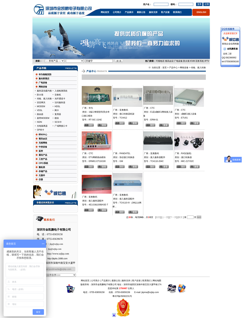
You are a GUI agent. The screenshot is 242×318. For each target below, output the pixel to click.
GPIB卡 (40, 130)
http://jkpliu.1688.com (57, 258)
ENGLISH (201, 12)
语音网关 (41, 102)
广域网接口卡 (61, 126)
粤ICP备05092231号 (122, 296)
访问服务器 (60, 102)
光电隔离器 (42, 126)
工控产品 (43, 159)
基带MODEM (43, 118)
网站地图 (157, 280)
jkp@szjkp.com (56, 244)
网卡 (57, 110)
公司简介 (117, 12)
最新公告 (141, 12)
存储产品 (43, 171)
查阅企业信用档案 (230, 44)
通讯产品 (43, 155)
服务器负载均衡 (44, 91)
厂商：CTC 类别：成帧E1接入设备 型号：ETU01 (185, 114)
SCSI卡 (58, 122)
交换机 (58, 94)
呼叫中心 (43, 134)
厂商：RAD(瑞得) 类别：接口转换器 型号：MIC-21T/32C (184, 157)
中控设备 (43, 147)
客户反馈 (165, 12)
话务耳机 (199, 61)
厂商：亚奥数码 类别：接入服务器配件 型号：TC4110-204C (154, 157)
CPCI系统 (43, 163)
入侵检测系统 (61, 91)
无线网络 (43, 143)
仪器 (41, 179)
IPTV (206, 61)
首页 (164, 67)
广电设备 (178, 61)
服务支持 (153, 12)
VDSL (39, 110)
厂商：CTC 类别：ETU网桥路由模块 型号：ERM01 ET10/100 (94, 157)
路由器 (40, 114)
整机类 (42, 167)
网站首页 (105, 12)
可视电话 (160, 61)
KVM (192, 61)
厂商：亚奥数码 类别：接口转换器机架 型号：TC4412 (123, 114)
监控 (41, 151)
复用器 (58, 114)
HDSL (57, 106)
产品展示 (129, 12)
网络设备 (43, 86)
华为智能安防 (45, 74)
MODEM (41, 106)
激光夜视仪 (44, 78)
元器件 (42, 175)
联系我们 (177, 12)
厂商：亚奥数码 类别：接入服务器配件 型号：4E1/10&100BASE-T (95, 201)
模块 (57, 118)
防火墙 (186, 61)
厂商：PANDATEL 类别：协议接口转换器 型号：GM (123, 157)
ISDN (39, 122)
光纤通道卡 (60, 98)
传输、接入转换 (44, 98)
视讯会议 (169, 61)
